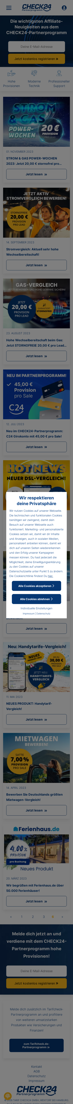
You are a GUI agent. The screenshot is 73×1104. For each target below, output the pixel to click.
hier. (50, 576)
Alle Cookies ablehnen (36, 599)
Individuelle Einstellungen (36, 608)
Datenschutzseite (20, 571)
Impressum (28, 613)
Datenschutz (43, 613)
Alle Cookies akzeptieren (36, 586)
